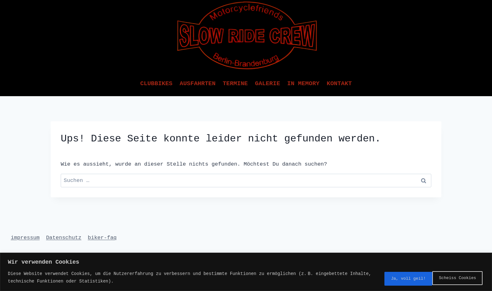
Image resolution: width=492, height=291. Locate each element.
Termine (235, 84)
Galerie (267, 84)
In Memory (303, 84)
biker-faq (102, 237)
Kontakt (339, 84)
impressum (25, 237)
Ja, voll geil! (456, 278)
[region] (246, 272)
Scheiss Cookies (397, 278)
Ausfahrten (197, 84)
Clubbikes (156, 84)
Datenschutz (63, 237)
